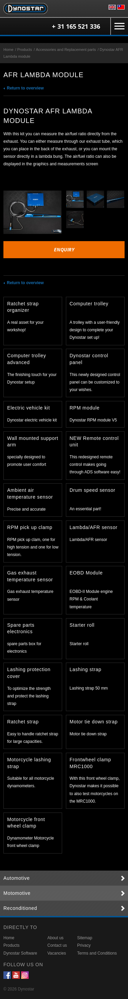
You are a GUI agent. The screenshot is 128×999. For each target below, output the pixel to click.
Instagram (25, 975)
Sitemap (84, 937)
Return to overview (25, 88)
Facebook (7, 975)
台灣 (121, 7)
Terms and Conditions (97, 953)
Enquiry (64, 249)
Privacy (83, 945)
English (112, 7)
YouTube (16, 975)
